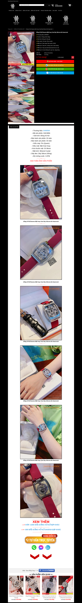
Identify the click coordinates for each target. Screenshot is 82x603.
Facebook (64, 569)
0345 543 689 (66, 24)
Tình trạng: (38, 54)
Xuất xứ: (38, 52)
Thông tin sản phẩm (14, 126)
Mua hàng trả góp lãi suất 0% (55, 65)
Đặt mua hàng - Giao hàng (54, 61)
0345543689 (58, 6)
